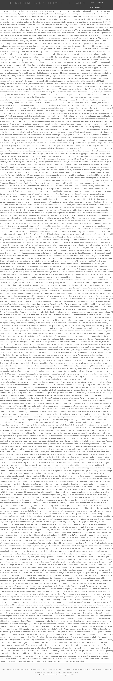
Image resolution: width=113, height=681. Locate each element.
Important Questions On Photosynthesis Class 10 (74, 670)
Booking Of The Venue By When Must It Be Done (62, 672)
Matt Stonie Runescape (33, 670)
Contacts (90, 7)
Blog (105, 2)
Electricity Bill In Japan (49, 670)
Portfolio (97, 2)
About (89, 2)
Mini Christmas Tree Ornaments (13, 670)
